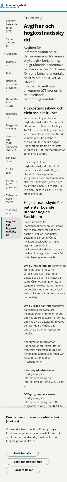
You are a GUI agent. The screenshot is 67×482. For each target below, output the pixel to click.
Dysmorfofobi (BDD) (12, 102)
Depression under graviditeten (12, 86)
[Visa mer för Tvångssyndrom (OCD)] (3, 195)
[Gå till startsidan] (33, 5)
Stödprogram (11, 211)
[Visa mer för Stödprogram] (3, 210)
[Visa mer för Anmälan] (3, 54)
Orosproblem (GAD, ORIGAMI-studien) (12, 143)
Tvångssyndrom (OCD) (11, 199)
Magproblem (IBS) (12, 126)
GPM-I (9, 73)
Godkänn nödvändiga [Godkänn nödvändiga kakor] (27, 461)
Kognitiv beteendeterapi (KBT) (12, 26)
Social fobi (9, 170)
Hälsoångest (11, 115)
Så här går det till (10, 42)
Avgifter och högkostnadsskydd (11, 228)
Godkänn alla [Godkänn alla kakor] (22, 453)
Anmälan (11, 53)
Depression (11, 63)
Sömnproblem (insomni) (11, 184)
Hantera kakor (23, 470)
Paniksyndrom (11, 159)
